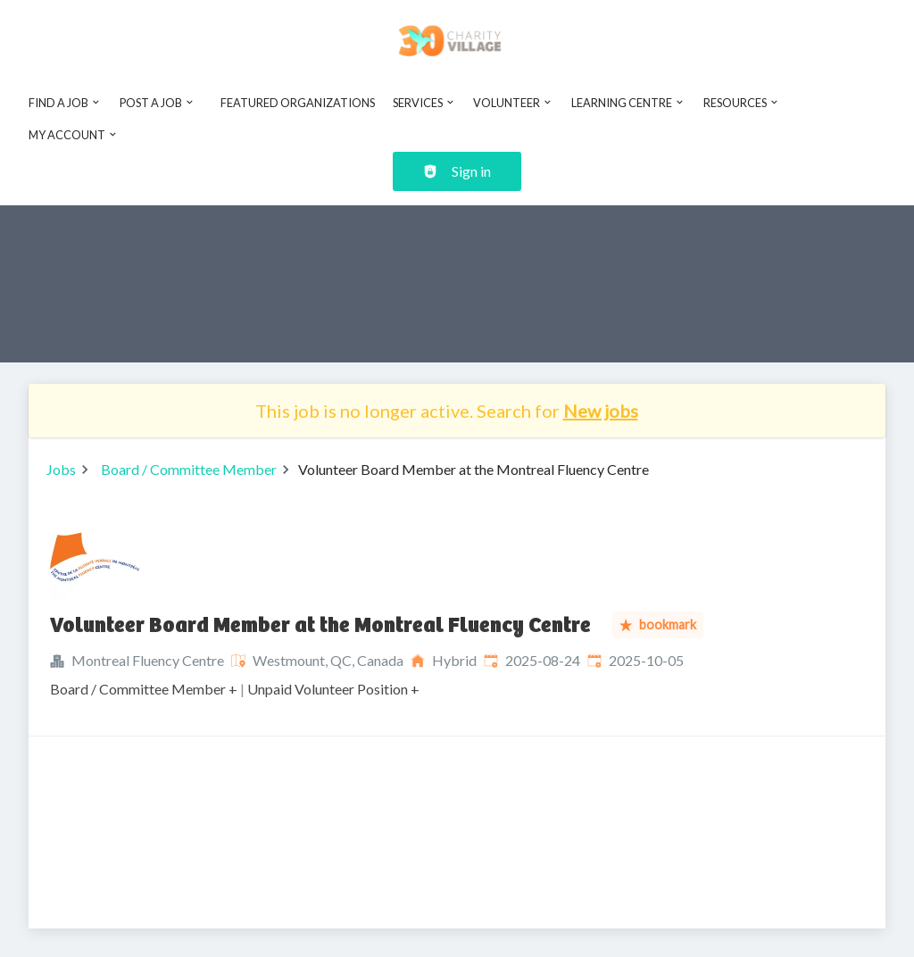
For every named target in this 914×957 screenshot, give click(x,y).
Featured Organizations (297, 103)
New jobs (600, 410)
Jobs (61, 469)
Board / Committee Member (189, 469)
